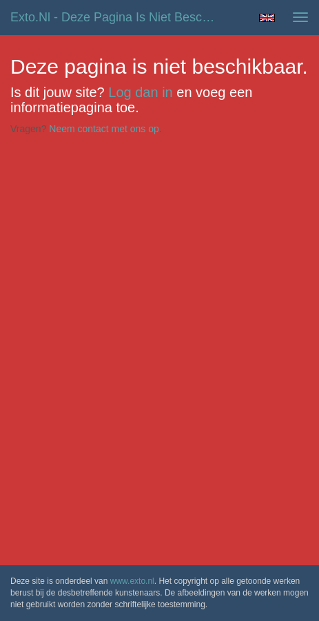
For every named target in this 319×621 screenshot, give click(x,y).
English (267, 18)
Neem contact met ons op (104, 128)
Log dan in (140, 92)
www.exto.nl (132, 581)
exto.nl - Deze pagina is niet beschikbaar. (120, 17)
